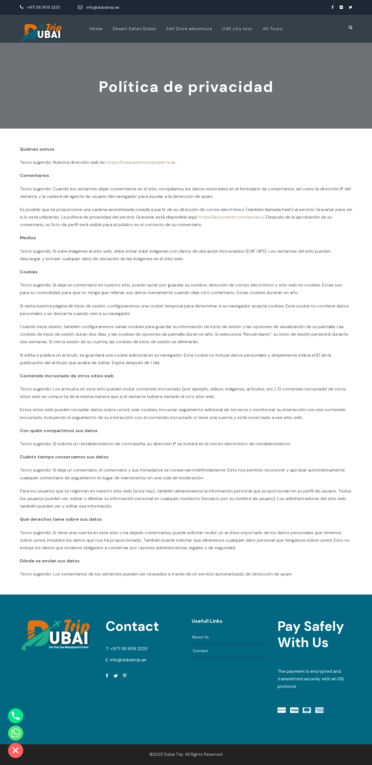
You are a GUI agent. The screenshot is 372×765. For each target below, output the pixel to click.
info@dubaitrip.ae (98, 7)
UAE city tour (237, 29)
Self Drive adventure (189, 29)
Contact (200, 650)
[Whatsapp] (15, 733)
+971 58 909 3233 (40, 7)
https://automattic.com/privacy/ (231, 217)
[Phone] (15, 715)
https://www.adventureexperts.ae (141, 162)
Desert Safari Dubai (134, 29)
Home (96, 29)
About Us (200, 637)
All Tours (273, 29)
